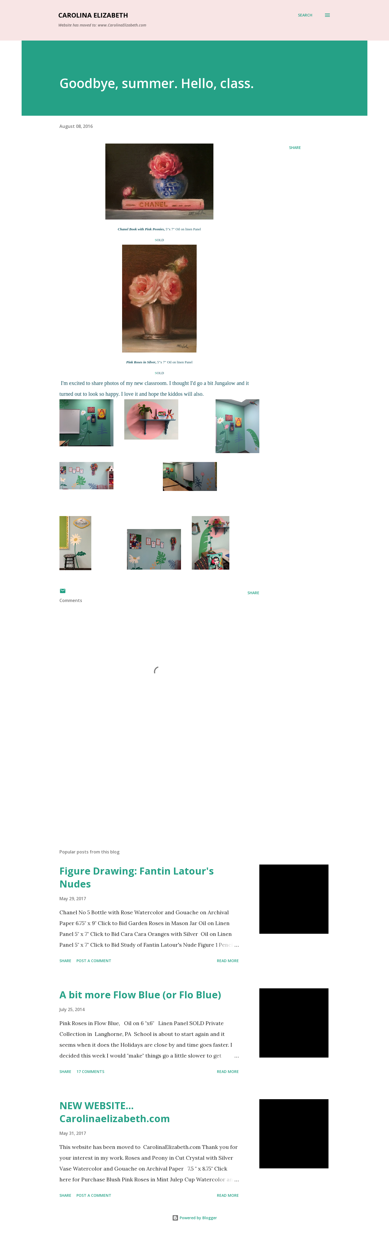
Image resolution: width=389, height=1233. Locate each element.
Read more (228, 960)
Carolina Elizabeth (93, 15)
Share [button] (295, 147)
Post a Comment (93, 960)
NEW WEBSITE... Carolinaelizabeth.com (114, 1112)
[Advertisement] (150, 781)
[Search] (305, 15)
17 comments (90, 1071)
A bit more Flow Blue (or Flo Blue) (140, 994)
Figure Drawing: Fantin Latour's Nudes (136, 877)
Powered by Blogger (194, 1217)
